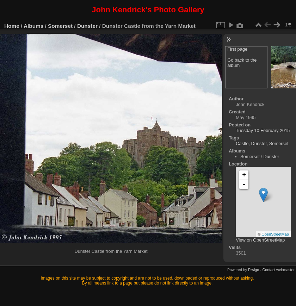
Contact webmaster (279, 270)
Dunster (87, 26)
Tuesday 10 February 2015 (263, 130)
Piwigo (253, 270)
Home (11, 26)
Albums (33, 26)
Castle (242, 143)
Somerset (60, 26)
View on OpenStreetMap (260, 240)
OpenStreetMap (275, 234)
